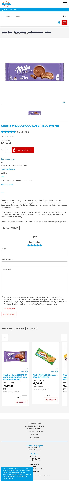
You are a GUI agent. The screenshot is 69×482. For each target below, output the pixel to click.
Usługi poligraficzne (34, 432)
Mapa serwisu (34, 464)
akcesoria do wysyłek (34, 426)
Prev (5, 337)
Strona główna (34, 423)
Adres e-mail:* (7, 259)
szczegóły (10, 389)
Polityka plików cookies (34, 469)
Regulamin (34, 437)
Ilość (2, 150)
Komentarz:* (6, 270)
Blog (34, 467)
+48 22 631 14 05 (10, 10)
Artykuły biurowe (34, 429)
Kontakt (34, 434)
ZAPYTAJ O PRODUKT (10, 228)
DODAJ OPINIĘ (9, 314)
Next (64, 337)
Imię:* (4, 249)
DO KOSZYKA (21, 402)
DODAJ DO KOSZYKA (24, 150)
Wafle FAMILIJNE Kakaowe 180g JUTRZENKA (45, 376)
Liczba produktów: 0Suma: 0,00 (64, 22)
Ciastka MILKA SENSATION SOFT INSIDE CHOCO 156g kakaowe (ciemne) (15, 377)
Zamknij (10, 478)
